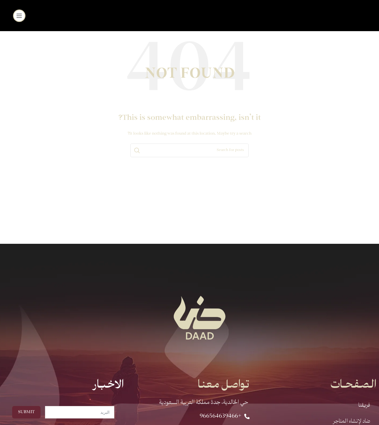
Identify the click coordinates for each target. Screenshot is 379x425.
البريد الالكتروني (103, 401)
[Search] (189, 150)
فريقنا (364, 405)
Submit (26, 412)
